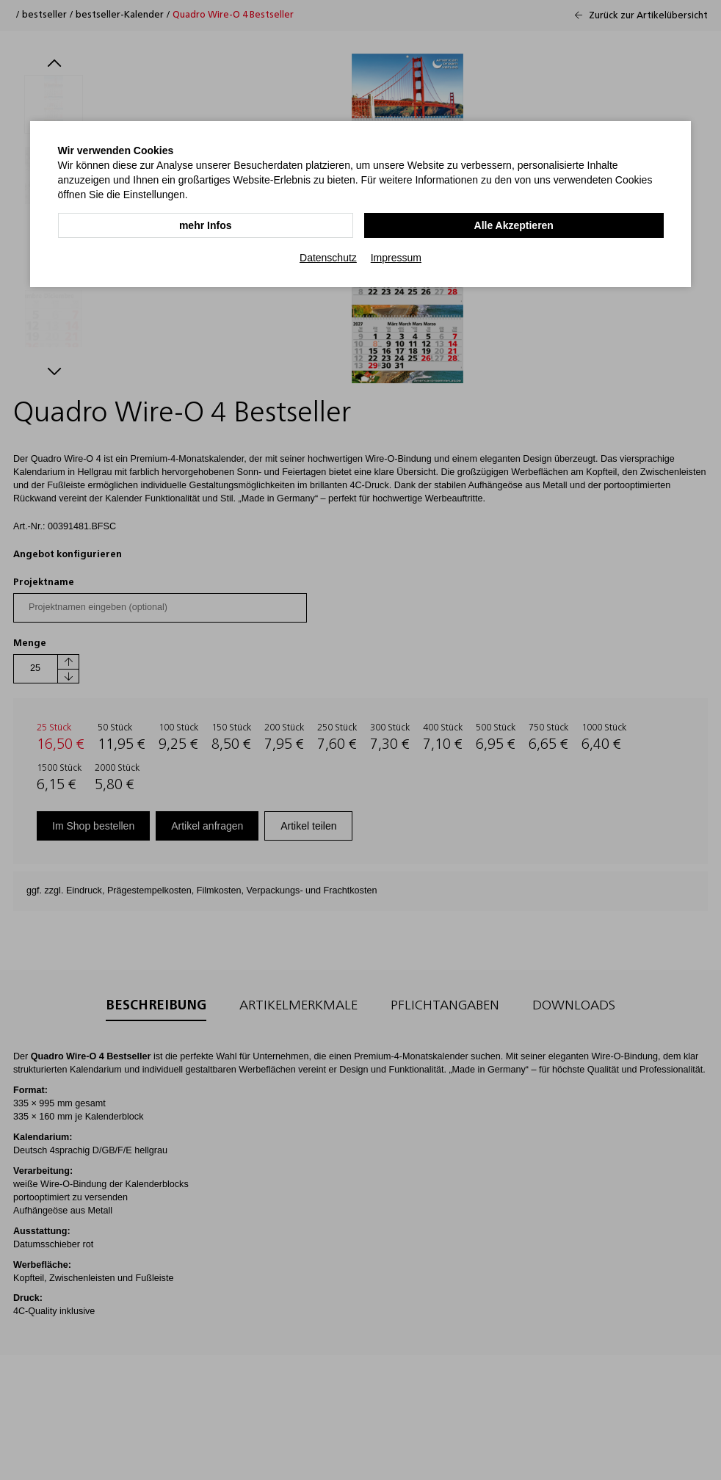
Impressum (396, 258)
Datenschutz (328, 258)
